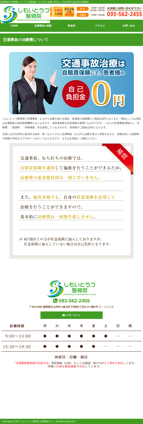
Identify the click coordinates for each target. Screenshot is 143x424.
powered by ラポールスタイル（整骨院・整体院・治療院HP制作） (108, 421)
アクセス (100, 25)
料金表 (71, 25)
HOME (14, 25)
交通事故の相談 (43, 25)
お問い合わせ (71, 315)
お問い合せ (128, 25)
